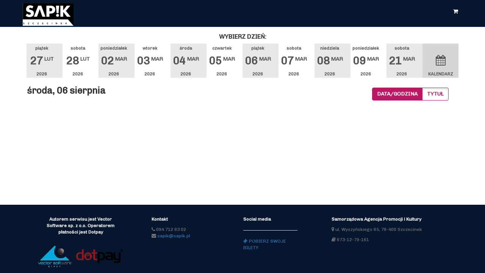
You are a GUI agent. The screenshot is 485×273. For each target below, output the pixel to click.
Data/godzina (397, 94)
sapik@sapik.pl (173, 235)
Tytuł (435, 94)
